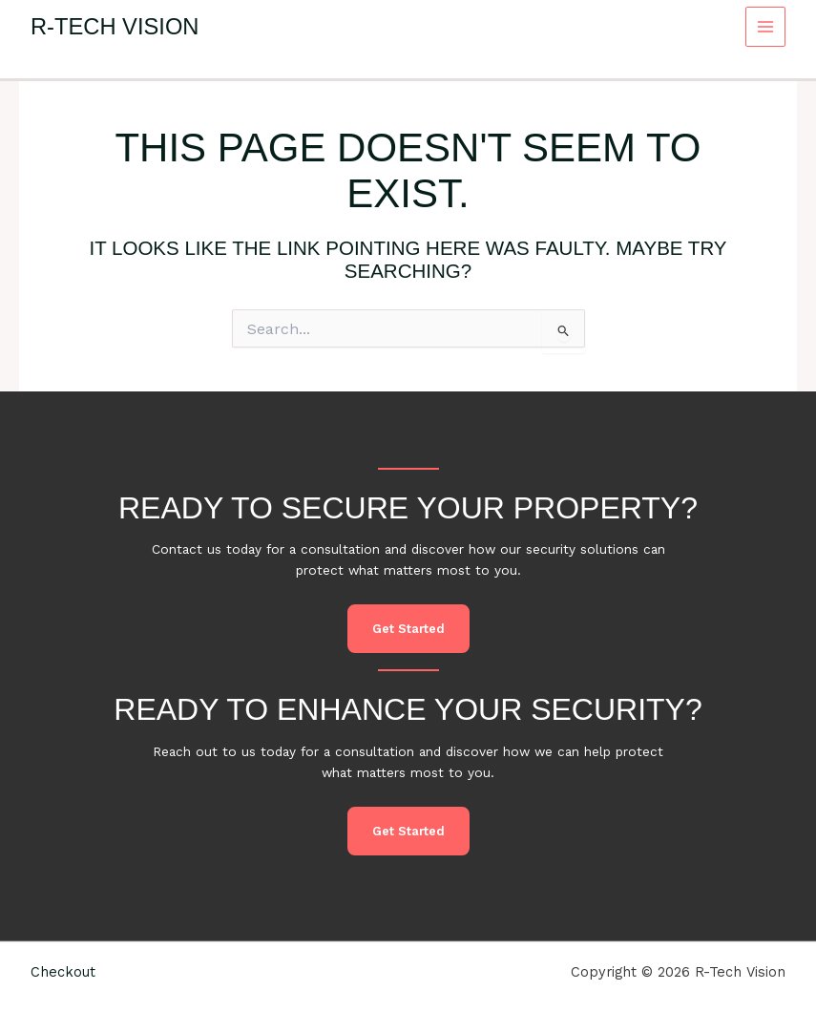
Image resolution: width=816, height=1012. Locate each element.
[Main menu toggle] (765, 27)
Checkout (63, 971)
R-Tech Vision (115, 26)
